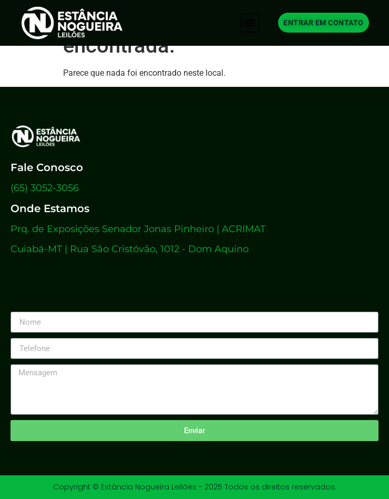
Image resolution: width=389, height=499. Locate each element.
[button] (250, 23)
